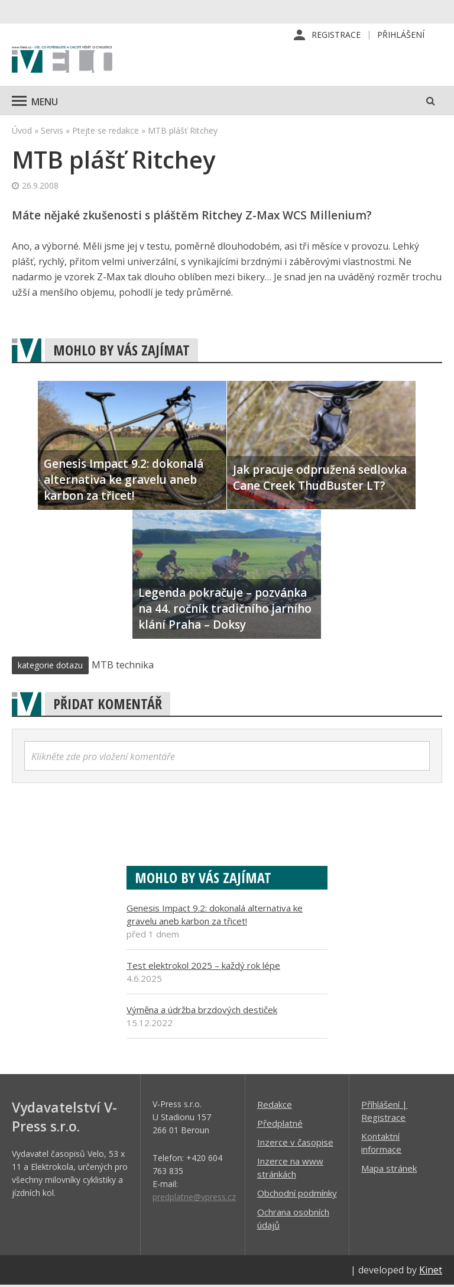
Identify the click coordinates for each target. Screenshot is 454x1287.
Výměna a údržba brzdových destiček (202, 1011)
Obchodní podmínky (297, 1195)
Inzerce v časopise (295, 1144)
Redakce (274, 1106)
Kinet (430, 1271)
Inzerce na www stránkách (290, 1169)
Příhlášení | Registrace (384, 1112)
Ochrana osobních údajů (293, 1220)
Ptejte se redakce (105, 132)
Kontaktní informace (381, 1144)
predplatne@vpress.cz (194, 1198)
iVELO (62, 62)
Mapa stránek (389, 1170)
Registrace (336, 35)
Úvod (22, 132)
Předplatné (280, 1125)
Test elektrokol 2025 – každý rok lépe (203, 967)
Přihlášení (400, 35)
